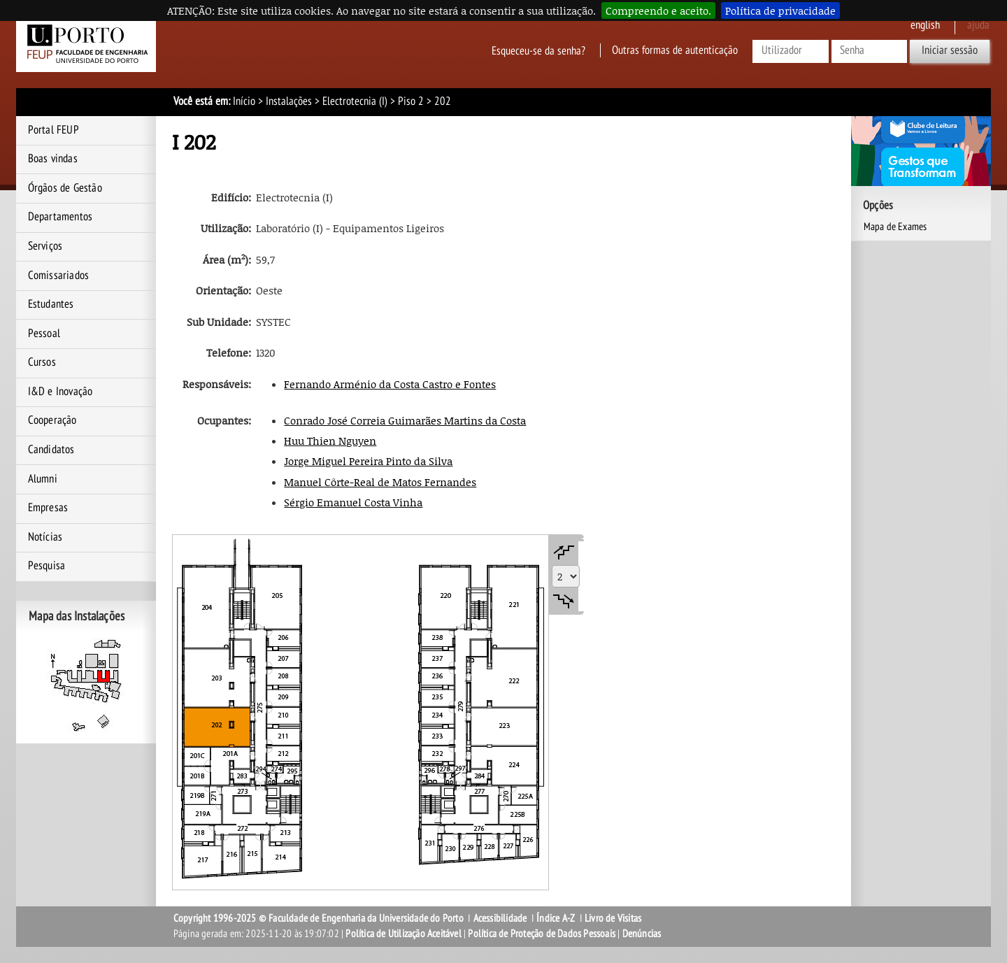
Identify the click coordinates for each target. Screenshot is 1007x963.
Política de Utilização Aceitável (403, 933)
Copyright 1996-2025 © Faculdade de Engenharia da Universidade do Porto (318, 918)
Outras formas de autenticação (675, 50)
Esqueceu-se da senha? (538, 50)
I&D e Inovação (60, 392)
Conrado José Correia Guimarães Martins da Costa (405, 420)
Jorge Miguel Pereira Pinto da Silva (368, 461)
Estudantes (51, 304)
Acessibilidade (500, 918)
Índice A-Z (555, 918)
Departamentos (60, 217)
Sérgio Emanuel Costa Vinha (353, 502)
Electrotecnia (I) (354, 101)
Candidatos (51, 450)
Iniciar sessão (950, 50)
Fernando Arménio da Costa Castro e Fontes (390, 384)
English (925, 25)
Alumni (42, 479)
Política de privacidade (780, 10)
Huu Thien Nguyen (330, 441)
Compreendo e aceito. (658, 10)
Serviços (45, 246)
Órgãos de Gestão (65, 188)
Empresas (48, 508)
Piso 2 (411, 101)
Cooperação (52, 420)
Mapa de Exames (895, 226)
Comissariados (59, 276)
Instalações (289, 101)
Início (244, 101)
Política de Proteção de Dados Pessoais (541, 933)
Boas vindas (53, 159)
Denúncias (642, 933)
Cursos (42, 362)
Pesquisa (47, 566)
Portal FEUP (53, 130)
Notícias (45, 537)
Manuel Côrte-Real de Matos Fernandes (380, 482)
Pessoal (44, 334)
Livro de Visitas (613, 918)
